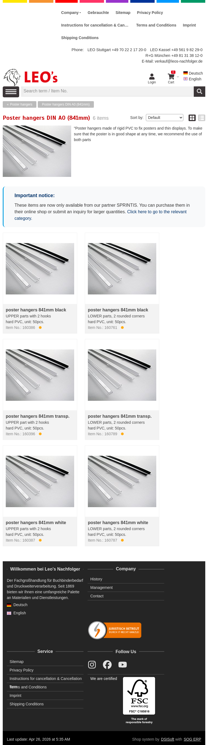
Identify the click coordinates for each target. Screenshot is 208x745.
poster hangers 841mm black (36, 310)
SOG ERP (192, 739)
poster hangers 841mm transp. (38, 416)
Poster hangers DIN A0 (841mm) (65, 104)
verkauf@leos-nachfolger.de (179, 61)
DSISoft (167, 739)
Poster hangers (21, 104)
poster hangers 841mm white (36, 522)
